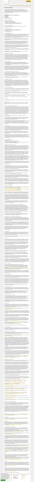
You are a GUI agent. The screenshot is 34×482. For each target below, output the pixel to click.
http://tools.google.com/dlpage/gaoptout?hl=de (12, 320)
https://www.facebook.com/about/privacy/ (14, 380)
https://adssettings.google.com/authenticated (10, 323)
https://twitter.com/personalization (17, 388)
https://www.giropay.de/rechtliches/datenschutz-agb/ (11, 189)
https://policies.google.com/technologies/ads (19, 322)
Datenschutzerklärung (24, 477)
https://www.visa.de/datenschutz (21, 189)
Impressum (23, 478)
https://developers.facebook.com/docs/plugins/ (18, 431)
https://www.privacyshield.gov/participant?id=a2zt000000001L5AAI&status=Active (13, 309)
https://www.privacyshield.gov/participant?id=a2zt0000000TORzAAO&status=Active (14, 458)
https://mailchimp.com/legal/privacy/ (9, 266)
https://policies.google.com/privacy (13, 383)
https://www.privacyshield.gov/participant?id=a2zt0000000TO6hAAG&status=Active (16, 267)
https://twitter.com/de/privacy (8, 459)
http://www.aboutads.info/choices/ (8, 450)
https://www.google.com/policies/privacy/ (20, 414)
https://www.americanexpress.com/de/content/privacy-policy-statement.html (13, 190)
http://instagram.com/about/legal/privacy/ (9, 386)
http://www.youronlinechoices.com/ (20, 450)
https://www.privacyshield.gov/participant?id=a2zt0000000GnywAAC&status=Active (14, 381)
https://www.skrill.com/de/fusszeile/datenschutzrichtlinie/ (12, 188)
